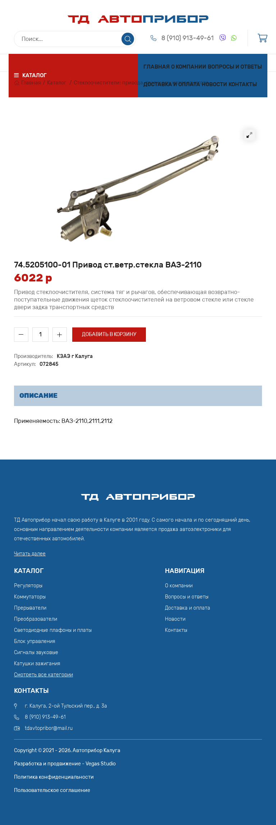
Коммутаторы (30, 597)
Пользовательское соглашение (52, 790)
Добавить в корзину (109, 334)
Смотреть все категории (43, 675)
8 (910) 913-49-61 (187, 38)
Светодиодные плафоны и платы (53, 630)
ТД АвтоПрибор (138, 494)
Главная (156, 67)
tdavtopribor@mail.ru (49, 728)
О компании (188, 67)
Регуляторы (28, 586)
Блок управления (34, 641)
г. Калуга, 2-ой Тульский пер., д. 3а (66, 706)
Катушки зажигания (37, 664)
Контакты (243, 84)
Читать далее (30, 554)
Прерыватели (30, 608)
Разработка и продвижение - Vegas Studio (65, 764)
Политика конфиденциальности (54, 777)
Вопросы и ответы (235, 67)
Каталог (56, 83)
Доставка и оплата (171, 84)
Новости (214, 84)
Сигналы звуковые (36, 652)
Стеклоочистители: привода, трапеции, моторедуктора (141, 83)
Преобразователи (35, 619)
